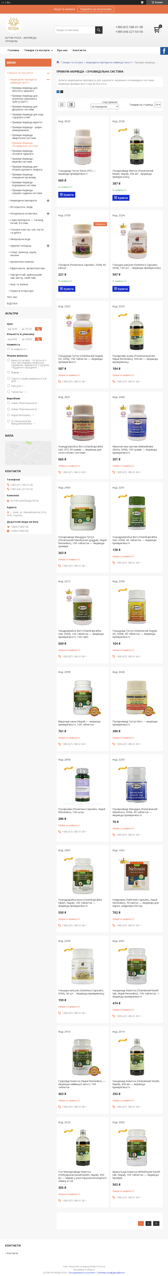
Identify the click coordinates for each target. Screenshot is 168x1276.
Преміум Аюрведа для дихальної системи (24, 108)
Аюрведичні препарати (23, 200)
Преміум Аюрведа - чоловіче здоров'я (23, 152)
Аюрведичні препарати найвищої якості (109, 62)
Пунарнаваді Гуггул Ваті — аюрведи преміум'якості (134, 723)
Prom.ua (101, 1266)
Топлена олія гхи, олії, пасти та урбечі (27, 231)
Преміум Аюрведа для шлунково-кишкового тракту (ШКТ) (24, 98)
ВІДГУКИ (12, 303)
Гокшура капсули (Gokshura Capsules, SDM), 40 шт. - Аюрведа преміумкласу (81, 992)
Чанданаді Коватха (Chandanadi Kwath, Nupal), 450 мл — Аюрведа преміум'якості (136, 1084)
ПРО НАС (12, 297)
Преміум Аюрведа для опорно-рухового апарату (27, 168)
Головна (13, 50)
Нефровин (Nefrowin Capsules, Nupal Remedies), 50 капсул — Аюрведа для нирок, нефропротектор (135, 902)
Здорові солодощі (20, 245)
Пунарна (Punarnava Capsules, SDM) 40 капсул (82, 266)
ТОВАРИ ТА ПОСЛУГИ (20, 73)
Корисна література (21, 290)
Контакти (79, 50)
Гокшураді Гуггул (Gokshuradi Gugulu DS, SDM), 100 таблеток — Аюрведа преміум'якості (80, 358)
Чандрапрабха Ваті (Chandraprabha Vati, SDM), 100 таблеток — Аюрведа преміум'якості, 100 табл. (81, 633)
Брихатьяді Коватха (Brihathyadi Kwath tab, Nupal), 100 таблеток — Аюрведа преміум (136, 1174)
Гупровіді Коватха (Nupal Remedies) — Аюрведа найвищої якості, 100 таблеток (81, 1084)
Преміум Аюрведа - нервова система (23, 160)
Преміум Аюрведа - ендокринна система (24, 184)
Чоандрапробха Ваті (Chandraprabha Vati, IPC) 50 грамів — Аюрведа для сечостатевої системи (80, 449)
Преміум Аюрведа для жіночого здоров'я (24, 89)
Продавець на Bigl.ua (84, 1269)
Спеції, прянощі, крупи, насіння (23, 253)
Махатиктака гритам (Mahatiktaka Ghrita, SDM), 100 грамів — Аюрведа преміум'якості (134, 449)
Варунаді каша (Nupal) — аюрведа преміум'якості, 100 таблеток (79, 723)
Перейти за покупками (95, 9)
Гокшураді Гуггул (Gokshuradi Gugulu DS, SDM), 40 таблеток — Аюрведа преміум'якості (134, 633)
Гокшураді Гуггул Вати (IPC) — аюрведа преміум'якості (77, 172)
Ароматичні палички (22, 261)
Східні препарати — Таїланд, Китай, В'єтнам (27, 221)
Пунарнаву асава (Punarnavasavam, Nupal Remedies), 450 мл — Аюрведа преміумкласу (135, 358)
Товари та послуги (37, 50)
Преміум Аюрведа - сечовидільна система (25, 144)
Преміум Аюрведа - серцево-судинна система (27, 192)
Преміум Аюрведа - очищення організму (24, 176)
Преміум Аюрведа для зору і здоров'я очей (27, 116)
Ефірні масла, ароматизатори (27, 268)
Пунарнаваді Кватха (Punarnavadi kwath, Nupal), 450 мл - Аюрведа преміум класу (132, 173)
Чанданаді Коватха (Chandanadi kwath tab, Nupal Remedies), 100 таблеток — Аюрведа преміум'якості (135, 993)
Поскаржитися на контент (82, 1272)
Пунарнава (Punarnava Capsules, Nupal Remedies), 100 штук (81, 810)
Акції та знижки (19, 284)
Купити (69, 194)
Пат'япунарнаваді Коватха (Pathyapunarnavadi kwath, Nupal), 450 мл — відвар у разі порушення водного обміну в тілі (82, 1176)
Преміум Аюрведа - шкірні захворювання (27, 129)
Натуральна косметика (23, 213)
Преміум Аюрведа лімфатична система (24, 136)
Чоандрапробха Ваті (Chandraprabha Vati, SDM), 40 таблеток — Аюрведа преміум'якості (134, 540)
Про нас (62, 50)
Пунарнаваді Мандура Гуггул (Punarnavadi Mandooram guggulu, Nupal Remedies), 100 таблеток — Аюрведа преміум (82, 541)
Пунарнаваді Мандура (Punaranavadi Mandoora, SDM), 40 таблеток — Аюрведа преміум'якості (134, 812)
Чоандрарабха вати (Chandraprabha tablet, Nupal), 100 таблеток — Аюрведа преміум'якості (80, 902)
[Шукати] (99, 30)
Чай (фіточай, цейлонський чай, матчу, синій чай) (26, 276)
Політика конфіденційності (111, 1272)
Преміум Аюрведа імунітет (27, 122)
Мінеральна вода (20, 239)
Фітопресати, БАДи (21, 207)
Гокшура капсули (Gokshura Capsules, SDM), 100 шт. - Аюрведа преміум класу (136, 266)
